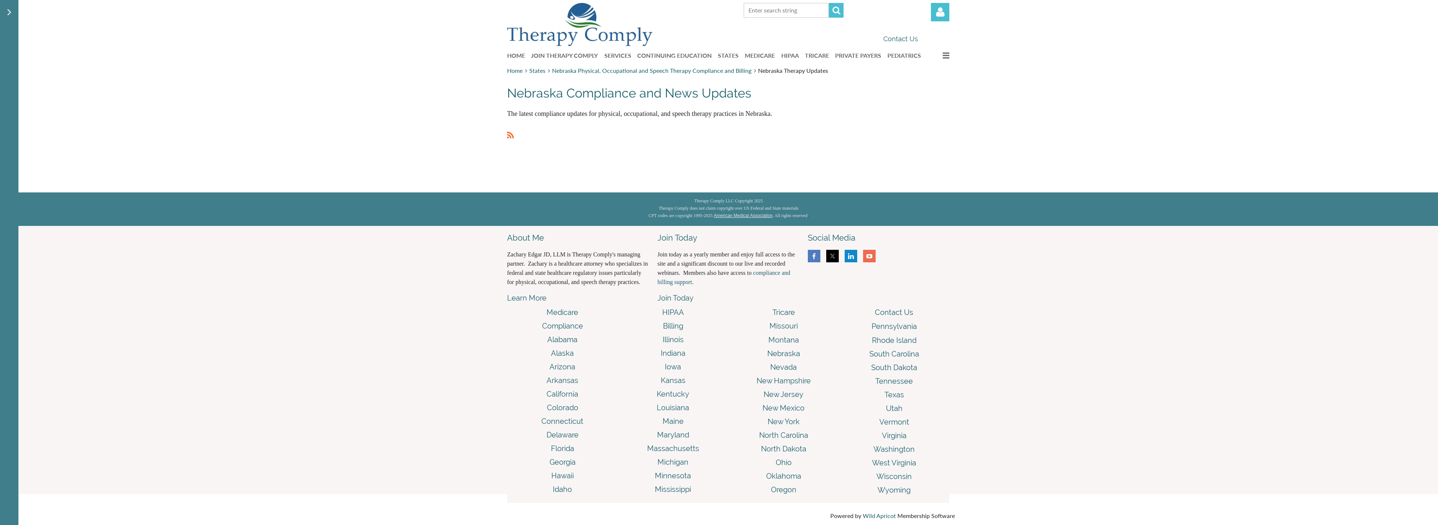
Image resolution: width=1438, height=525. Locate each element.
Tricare (783, 312)
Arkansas (562, 380)
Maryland (673, 434)
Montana (783, 340)
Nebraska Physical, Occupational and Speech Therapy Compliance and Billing (651, 70)
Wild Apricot (879, 515)
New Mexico (783, 408)
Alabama (562, 339)
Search (836, 10)
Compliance (562, 326)
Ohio (784, 462)
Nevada (783, 367)
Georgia (562, 462)
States (537, 70)
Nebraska (783, 353)
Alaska (562, 353)
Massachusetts (673, 448)
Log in (940, 12)
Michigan (672, 462)
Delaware (563, 434)
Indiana (673, 353)
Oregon (783, 489)
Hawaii (562, 475)
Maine (673, 421)
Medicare (562, 312)
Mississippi (673, 489)
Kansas (673, 380)
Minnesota (673, 475)
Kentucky (673, 394)
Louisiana (673, 407)
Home (515, 70)
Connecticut (562, 421)
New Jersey (783, 394)
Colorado (562, 407)
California (562, 394)
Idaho (562, 489)
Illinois (673, 339)
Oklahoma (783, 476)
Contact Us (900, 39)
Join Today (675, 298)
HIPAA (673, 312)
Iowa (673, 366)
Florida (562, 448)
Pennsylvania (894, 326)
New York (784, 421)
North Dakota (783, 448)
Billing (673, 326)
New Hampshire (784, 380)
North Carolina (783, 435)
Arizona (562, 366)
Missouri (783, 326)
